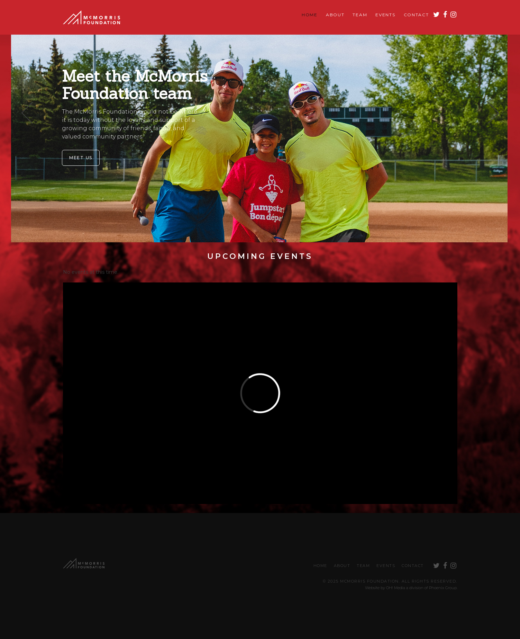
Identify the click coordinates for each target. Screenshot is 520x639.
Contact (416, 14)
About (335, 14)
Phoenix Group (443, 587)
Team (360, 14)
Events (385, 14)
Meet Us (80, 157)
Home (310, 14)
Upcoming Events (260, 256)
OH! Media (395, 587)
